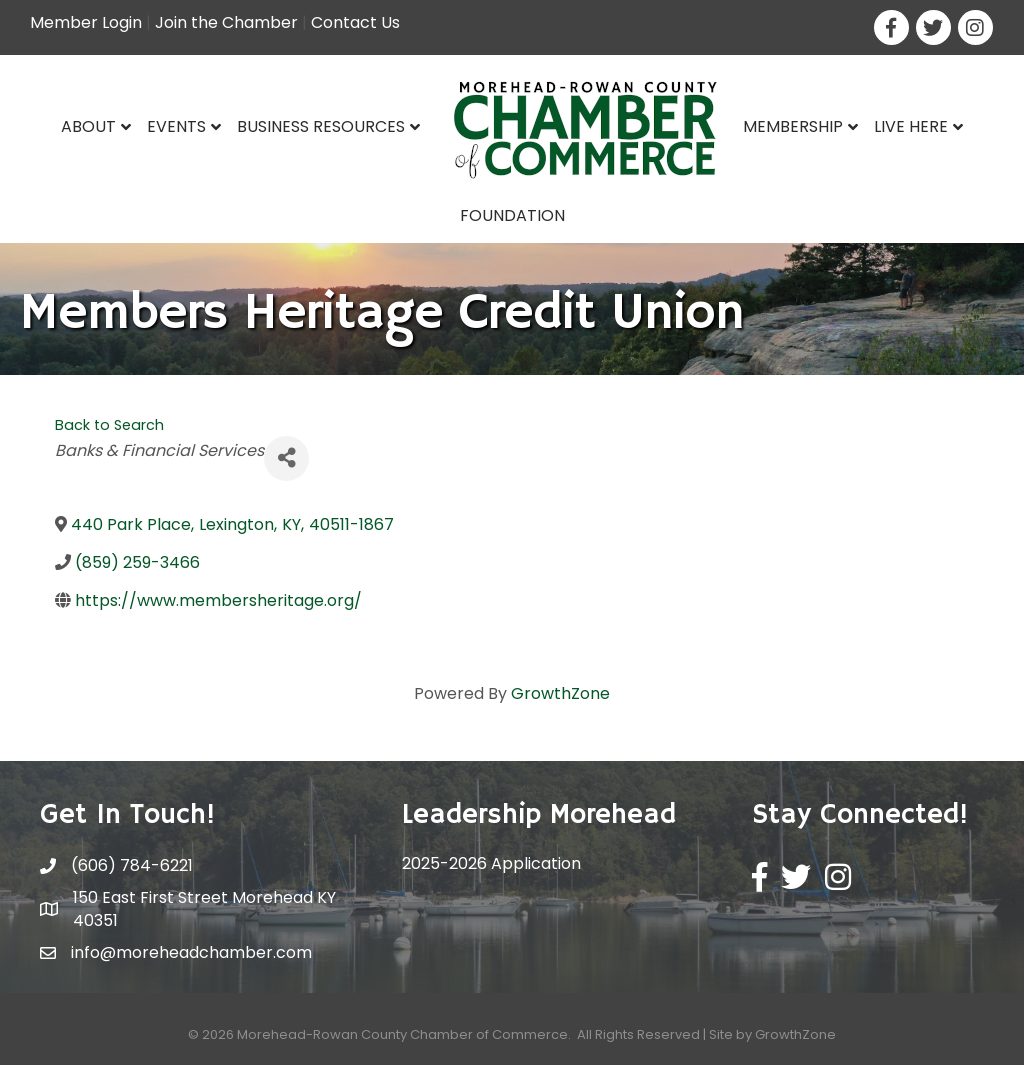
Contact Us (355, 22)
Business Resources (321, 126)
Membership (793, 126)
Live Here (911, 126)
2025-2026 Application (491, 873)
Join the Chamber (226, 22)
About (88, 126)
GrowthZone (560, 703)
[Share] (286, 468)
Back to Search (109, 435)
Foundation (512, 215)
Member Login (86, 22)
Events (176, 126)
